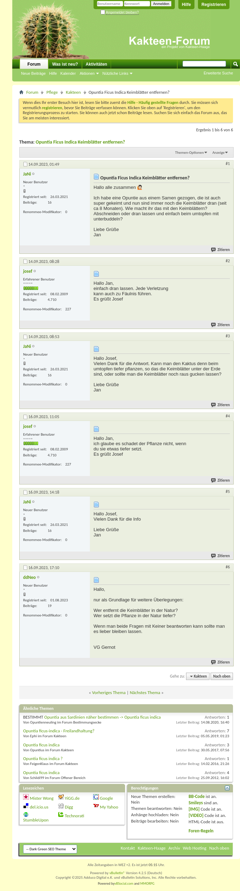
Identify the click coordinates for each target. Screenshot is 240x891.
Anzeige (218, 152)
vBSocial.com (124, 883)
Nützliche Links (115, 73)
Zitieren (221, 250)
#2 (228, 260)
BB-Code (196, 796)
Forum (33, 64)
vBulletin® (117, 873)
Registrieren (213, 4)
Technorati (74, 815)
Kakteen (73, 92)
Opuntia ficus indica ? (43, 758)
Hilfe (186, 4)
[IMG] (194, 809)
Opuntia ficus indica (41, 744)
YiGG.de (72, 798)
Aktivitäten (96, 64)
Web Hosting (194, 848)
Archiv (174, 848)
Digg (69, 807)
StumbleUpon (36, 820)
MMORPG (147, 883)
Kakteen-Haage (152, 848)
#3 (228, 336)
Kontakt (128, 848)
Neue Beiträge (33, 73)
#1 (228, 163)
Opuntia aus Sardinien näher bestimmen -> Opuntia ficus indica (102, 717)
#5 (228, 491)
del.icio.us (39, 807)
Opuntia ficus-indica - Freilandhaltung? (59, 730)
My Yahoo (109, 807)
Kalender (68, 73)
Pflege (52, 92)
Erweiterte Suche (218, 73)
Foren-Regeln (200, 830)
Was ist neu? (65, 64)
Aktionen (87, 73)
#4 (228, 416)
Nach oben (221, 676)
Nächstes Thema (145, 692)
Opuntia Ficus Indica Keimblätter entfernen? (80, 142)
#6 (228, 567)
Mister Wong (42, 798)
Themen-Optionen (189, 152)
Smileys (195, 802)
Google (106, 798)
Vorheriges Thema (109, 692)
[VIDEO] (196, 815)
